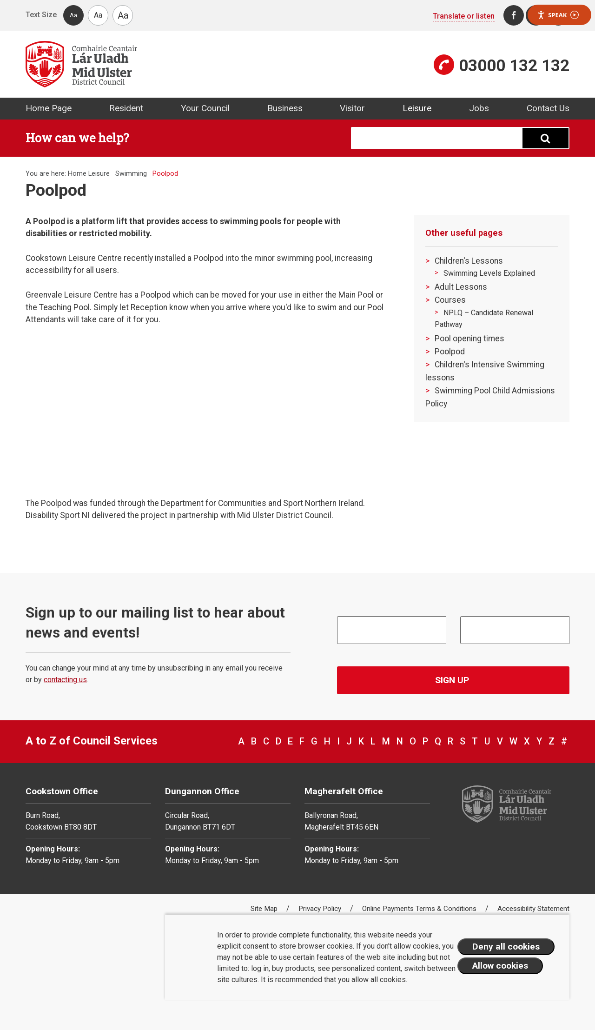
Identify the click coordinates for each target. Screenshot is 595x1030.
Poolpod (450, 351)
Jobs (479, 108)
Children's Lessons (469, 261)
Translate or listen (464, 16)
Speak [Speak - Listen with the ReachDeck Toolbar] (558, 15)
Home (77, 174)
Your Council (205, 108)
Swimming (131, 174)
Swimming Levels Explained (489, 273)
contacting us (65, 679)
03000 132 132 (514, 65)
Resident (126, 108)
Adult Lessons (461, 287)
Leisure (417, 108)
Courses (450, 300)
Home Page (49, 108)
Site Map (265, 908)
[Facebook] (513, 15)
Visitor (352, 108)
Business (285, 108)
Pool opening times (469, 338)
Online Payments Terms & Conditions (420, 908)
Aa (73, 15)
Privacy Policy (320, 908)
